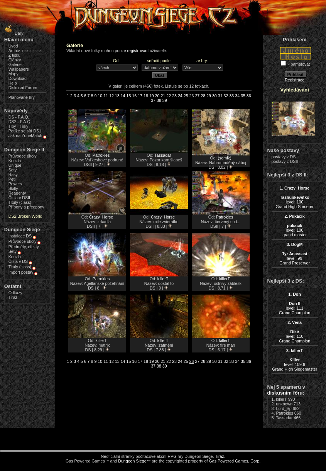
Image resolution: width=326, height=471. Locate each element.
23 (174, 95)
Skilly (13, 188)
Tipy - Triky (18, 126)
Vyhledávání (294, 90)
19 (151, 95)
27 (197, 95)
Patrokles (101, 155)
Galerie (15, 64)
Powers (15, 183)
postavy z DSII (285, 161)
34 (237, 95)
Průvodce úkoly (22, 156)
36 (249, 95)
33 (231, 95)
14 (123, 95)
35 (243, 95)
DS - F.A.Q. (18, 117)
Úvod (13, 46)
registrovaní (138, 50)
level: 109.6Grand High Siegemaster (294, 359)
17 (140, 95)
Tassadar (162, 155)
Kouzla (14, 160)
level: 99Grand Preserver (294, 253)
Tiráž (12, 297)
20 (157, 95)
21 (162, 95)
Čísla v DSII (19, 197)
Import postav (21, 272)
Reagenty (17, 193)
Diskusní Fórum (22, 87)
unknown (284, 404)
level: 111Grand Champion (294, 303)
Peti (11, 179)
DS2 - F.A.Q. (20, 121)
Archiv (14, 50)
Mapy (13, 73)
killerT (162, 278)
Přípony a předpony (26, 207)
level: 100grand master (294, 225)
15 (128, 95)
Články (14, 60)
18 (146, 95)
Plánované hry (21, 97)
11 (105, 95)
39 (164, 100)
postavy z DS (284, 156)
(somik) (224, 158)
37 (153, 100)
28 (203, 95)
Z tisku (14, 55)
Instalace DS (20, 236)
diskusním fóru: (285, 393)
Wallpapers (18, 69)
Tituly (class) (19, 202)
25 (186, 95)
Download (17, 78)
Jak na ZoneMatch (25, 135)
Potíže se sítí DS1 (24, 131)
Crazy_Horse (101, 217)
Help (12, 83)
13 (117, 95)
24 (180, 95)
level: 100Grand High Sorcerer (294, 197)
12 (111, 95)
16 (134, 95)
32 (226, 95)
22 (168, 95)
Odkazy (15, 292)
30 (214, 95)
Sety (12, 170)
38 (159, 100)
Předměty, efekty (23, 246)
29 (208, 95)
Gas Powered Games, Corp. (234, 461)
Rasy (13, 174)
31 (220, 95)
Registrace (294, 80)
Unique (15, 165)
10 (100, 95)
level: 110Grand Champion (294, 331)
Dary (13, 33)
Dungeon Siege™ (134, 461)
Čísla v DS (18, 261)
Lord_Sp (283, 408)
